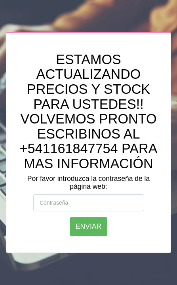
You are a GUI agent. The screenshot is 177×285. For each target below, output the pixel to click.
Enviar (88, 226)
